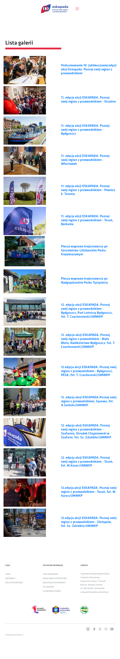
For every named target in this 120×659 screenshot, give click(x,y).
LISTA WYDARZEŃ (50, 574)
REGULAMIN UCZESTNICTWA (55, 578)
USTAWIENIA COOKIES (52, 591)
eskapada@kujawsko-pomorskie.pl (94, 592)
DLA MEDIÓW (48, 587)
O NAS (7, 574)
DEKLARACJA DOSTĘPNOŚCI (54, 583)
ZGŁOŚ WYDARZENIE (14, 583)
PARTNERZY (10, 578)
